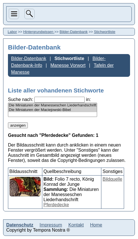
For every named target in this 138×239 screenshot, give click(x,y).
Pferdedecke (56, 204)
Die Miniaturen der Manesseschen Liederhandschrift (52, 105)
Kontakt (76, 224)
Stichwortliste (104, 32)
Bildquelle (112, 179)
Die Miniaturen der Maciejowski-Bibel (52, 110)
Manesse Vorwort (67, 65)
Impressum (50, 224)
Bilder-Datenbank (74, 32)
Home (96, 224)
